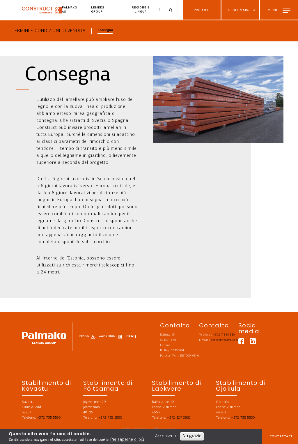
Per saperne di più (127, 439)
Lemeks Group (97, 9)
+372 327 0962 (179, 418)
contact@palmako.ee (224, 340)
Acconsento (166, 436)
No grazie (191, 436)
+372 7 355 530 (224, 334)
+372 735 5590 (49, 418)
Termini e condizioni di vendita (49, 31)
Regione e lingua (141, 9)
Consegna (105, 30)
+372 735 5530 (243, 418)
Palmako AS (69, 9)
